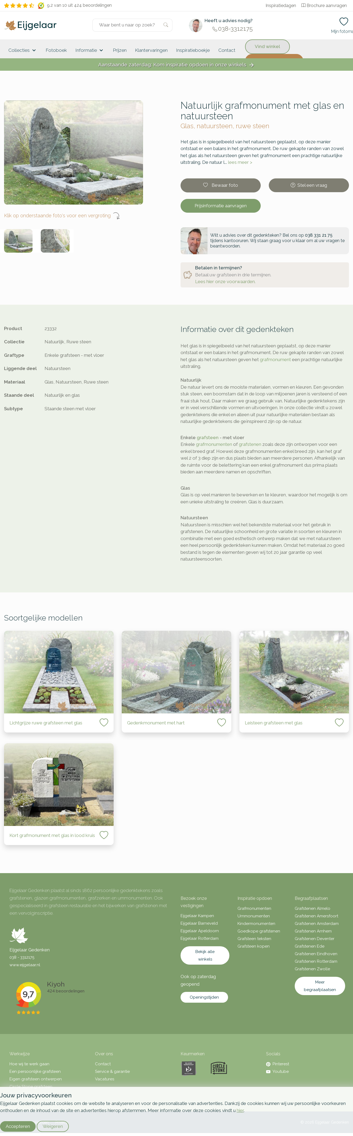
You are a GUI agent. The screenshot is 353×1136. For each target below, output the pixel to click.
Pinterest (277, 1064)
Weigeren (53, 1126)
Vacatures (104, 1079)
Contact (226, 50)
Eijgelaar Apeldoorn (200, 930)
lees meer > (240, 162)
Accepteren (18, 1126)
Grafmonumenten (254, 908)
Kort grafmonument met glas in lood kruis (52, 835)
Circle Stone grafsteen (30, 1086)
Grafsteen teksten (254, 938)
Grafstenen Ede (309, 946)
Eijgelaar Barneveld (199, 923)
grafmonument (275, 359)
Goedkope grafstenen (258, 931)
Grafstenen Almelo (312, 908)
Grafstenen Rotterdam (316, 961)
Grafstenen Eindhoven (316, 953)
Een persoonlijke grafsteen (35, 1071)
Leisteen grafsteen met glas (274, 722)
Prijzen (120, 50)
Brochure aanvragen (324, 5)
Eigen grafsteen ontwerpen (35, 1079)
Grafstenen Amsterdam (317, 923)
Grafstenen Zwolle (312, 969)
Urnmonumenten (253, 916)
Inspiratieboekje (193, 50)
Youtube (277, 1071)
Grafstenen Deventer (314, 938)
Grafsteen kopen (253, 946)
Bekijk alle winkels (205, 955)
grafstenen (250, 444)
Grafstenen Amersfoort (316, 916)
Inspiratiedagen (281, 5)
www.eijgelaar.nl (24, 964)
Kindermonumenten (256, 923)
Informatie (90, 50)
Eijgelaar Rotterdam (200, 938)
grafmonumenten (214, 444)
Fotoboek (56, 50)
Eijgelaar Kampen (197, 915)
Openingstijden (204, 997)
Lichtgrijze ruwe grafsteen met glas (45, 722)
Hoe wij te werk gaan (29, 1064)
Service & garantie (112, 1071)
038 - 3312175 (21, 957)
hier (240, 1110)
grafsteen (208, 437)
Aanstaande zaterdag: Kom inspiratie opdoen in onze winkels (176, 65)
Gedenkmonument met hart (156, 722)
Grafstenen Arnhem (313, 931)
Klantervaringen (151, 50)
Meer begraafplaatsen (320, 986)
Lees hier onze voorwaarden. (225, 281)
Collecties (22, 50)
